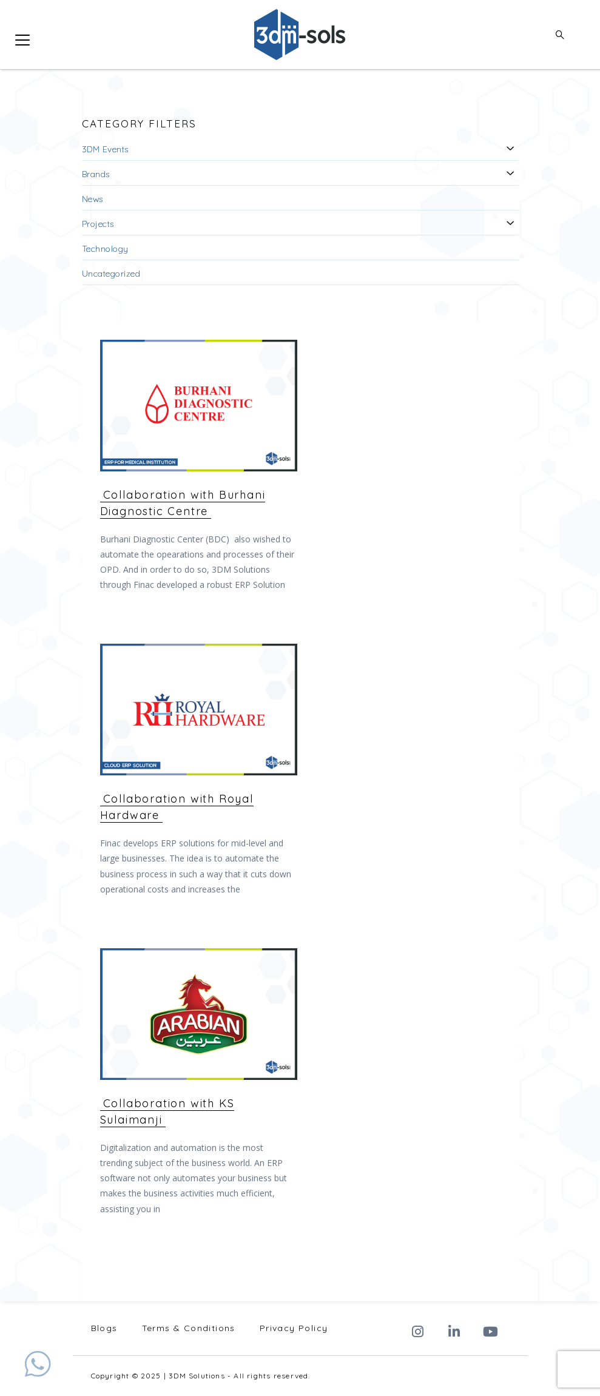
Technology (105, 248)
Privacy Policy (294, 1328)
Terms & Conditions (188, 1328)
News (92, 199)
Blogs (104, 1328)
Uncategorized (111, 273)
